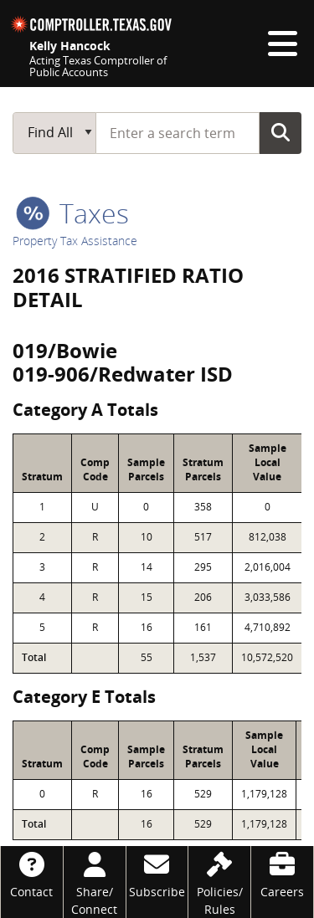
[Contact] (32, 873)
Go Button (280, 132)
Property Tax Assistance (75, 241)
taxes (72, 213)
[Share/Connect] (95, 882)
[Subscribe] (157, 873)
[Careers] (282, 873)
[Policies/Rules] (219, 882)
